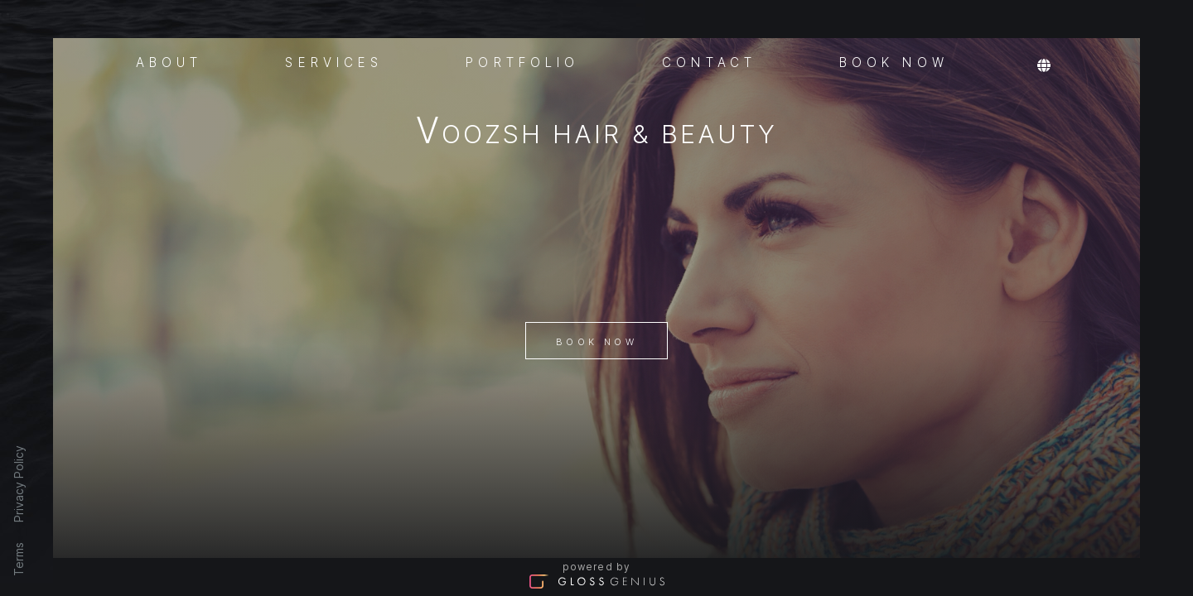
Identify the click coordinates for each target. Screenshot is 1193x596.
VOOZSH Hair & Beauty (596, 133)
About (169, 61)
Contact (709, 61)
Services (334, 61)
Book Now (596, 342)
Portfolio (522, 61)
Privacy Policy (19, 483)
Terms (19, 559)
